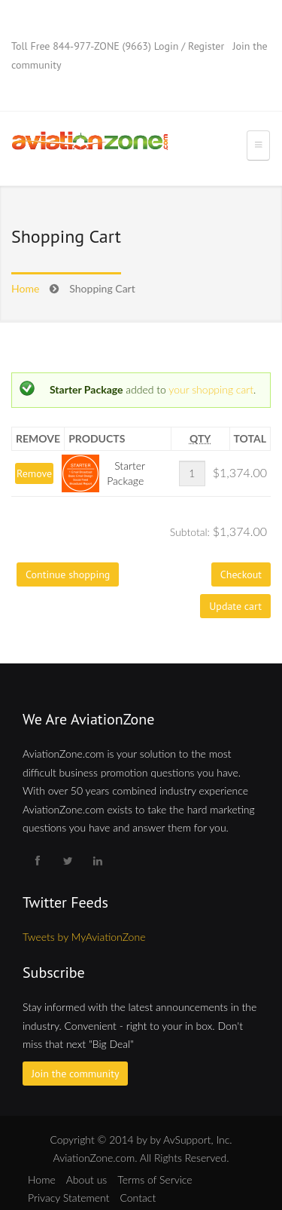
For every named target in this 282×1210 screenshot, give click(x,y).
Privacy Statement (68, 1197)
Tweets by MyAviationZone (84, 936)
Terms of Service (154, 1179)
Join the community (75, 1073)
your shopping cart (210, 389)
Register (206, 46)
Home (25, 288)
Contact (138, 1197)
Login (166, 46)
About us (87, 1179)
